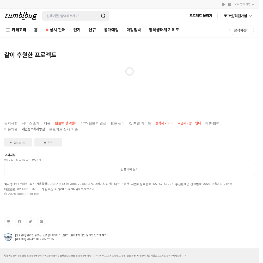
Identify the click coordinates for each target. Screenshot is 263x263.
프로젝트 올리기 (200, 16)
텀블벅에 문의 (130, 169)
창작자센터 (241, 30)
